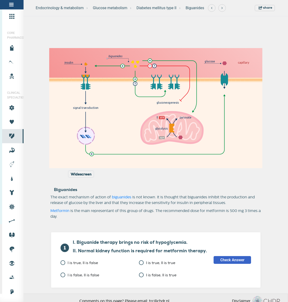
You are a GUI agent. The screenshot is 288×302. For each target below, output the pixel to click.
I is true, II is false (79, 262)
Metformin (59, 211)
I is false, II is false (80, 275)
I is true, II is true (157, 262)
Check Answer (232, 260)
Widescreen (81, 174)
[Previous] (211, 8)
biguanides (121, 197)
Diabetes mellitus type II (156, 8)
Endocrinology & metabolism (60, 8)
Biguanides (195, 8)
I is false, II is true (157, 275)
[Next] (222, 8)
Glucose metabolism (110, 8)
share (265, 7)
